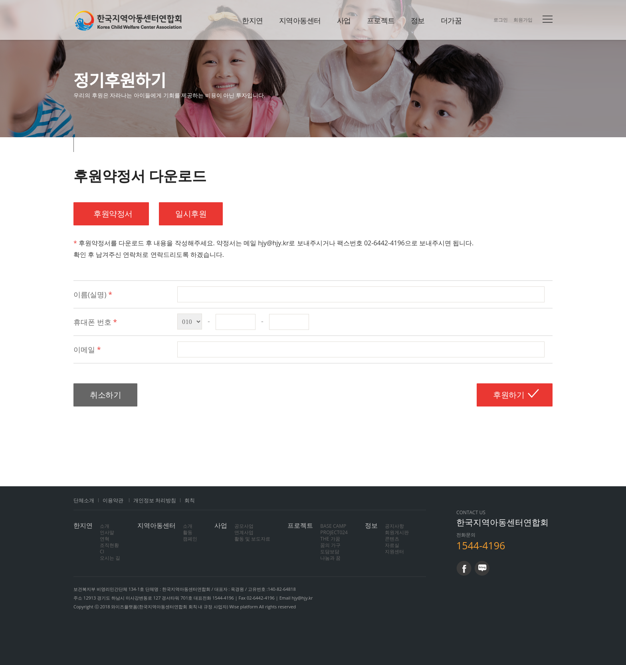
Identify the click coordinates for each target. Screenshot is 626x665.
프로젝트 (381, 20)
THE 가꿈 (330, 538)
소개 (104, 526)
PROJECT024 (334, 532)
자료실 (392, 545)
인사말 (107, 532)
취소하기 (105, 394)
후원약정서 (111, 213)
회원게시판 (397, 532)
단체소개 (83, 500)
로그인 (500, 19)
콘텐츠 (392, 538)
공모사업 (244, 526)
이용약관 (113, 500)
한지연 (127, 20)
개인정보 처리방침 (154, 500)
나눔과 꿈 (330, 557)
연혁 (104, 538)
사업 (344, 20)
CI (102, 551)
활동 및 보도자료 (252, 538)
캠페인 (190, 538)
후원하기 (508, 394)
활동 (187, 532)
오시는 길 (110, 557)
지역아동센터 (300, 20)
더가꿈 (451, 20)
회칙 (189, 500)
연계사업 (244, 532)
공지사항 (394, 526)
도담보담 (329, 551)
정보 (418, 20)
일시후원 (190, 213)
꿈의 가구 (330, 545)
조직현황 (109, 545)
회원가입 (523, 19)
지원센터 (394, 551)
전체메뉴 (548, 19)
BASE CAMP (333, 526)
